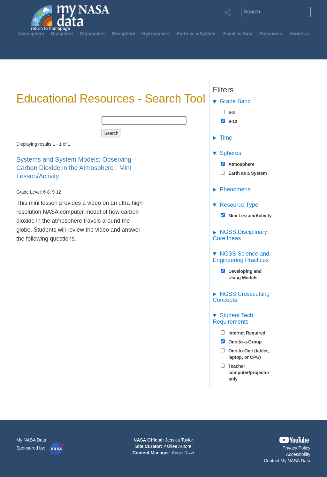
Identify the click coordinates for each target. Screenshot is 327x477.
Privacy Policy (296, 447)
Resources (270, 33)
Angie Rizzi (183, 452)
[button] (294, 440)
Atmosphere (31, 33)
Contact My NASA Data (287, 460)
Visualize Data (237, 33)
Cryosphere (92, 33)
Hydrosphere (156, 33)
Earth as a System (196, 33)
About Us (299, 33)
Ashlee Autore (177, 446)
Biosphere (62, 33)
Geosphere (123, 33)
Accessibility (298, 454)
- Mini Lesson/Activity (73, 168)
